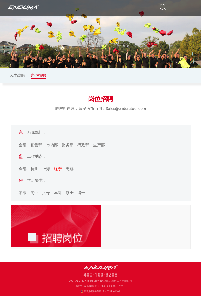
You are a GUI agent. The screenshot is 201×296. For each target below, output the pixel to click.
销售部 (36, 145)
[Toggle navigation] (189, 7)
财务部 (68, 145)
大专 (46, 192)
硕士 (70, 192)
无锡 (70, 169)
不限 (23, 192)
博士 (81, 192)
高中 (34, 192)
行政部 (83, 145)
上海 (46, 169)
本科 (58, 192)
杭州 (34, 169)
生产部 (99, 145)
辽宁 (58, 169)
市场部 (52, 145)
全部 (23, 145)
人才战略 (17, 75)
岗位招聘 (38, 75)
